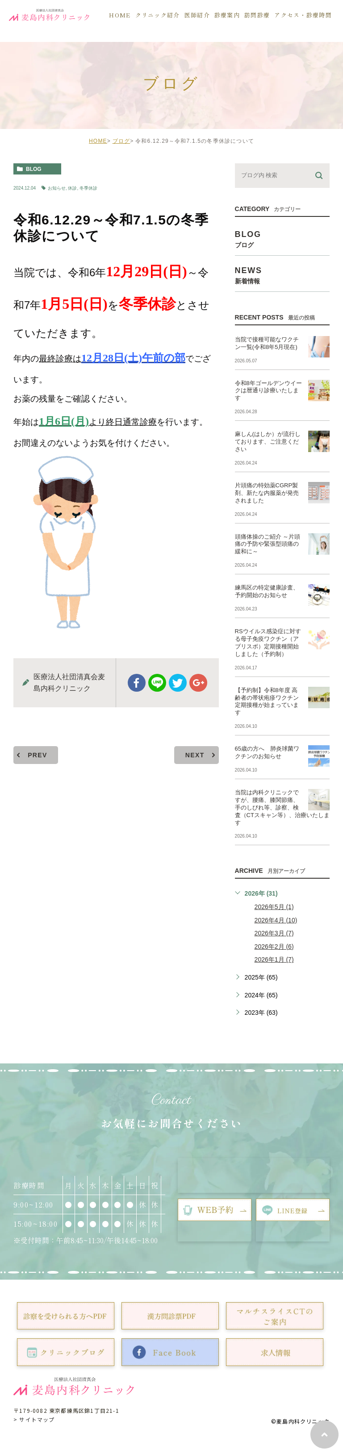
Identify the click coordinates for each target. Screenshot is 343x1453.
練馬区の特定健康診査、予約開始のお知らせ (267, 591)
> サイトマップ (34, 1419)
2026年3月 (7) (274, 933)
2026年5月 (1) (274, 906)
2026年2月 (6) (274, 946)
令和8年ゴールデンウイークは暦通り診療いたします (268, 391)
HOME (98, 141)
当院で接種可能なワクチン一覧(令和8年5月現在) (267, 343)
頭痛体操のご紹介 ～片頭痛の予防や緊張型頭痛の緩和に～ (268, 544)
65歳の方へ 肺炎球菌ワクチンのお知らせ (267, 752)
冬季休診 (88, 188)
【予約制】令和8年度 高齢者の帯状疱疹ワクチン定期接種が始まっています (267, 701)
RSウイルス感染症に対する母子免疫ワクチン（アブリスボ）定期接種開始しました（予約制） (268, 642)
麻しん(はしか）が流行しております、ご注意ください (268, 442)
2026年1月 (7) (274, 959)
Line (157, 683)
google (198, 683)
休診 (72, 188)
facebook (137, 683)
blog (34, 169)
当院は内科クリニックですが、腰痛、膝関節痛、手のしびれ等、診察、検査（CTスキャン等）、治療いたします (282, 807)
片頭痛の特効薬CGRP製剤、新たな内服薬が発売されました (267, 493)
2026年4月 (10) (276, 920)
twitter (178, 683)
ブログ (121, 141)
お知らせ (57, 188)
